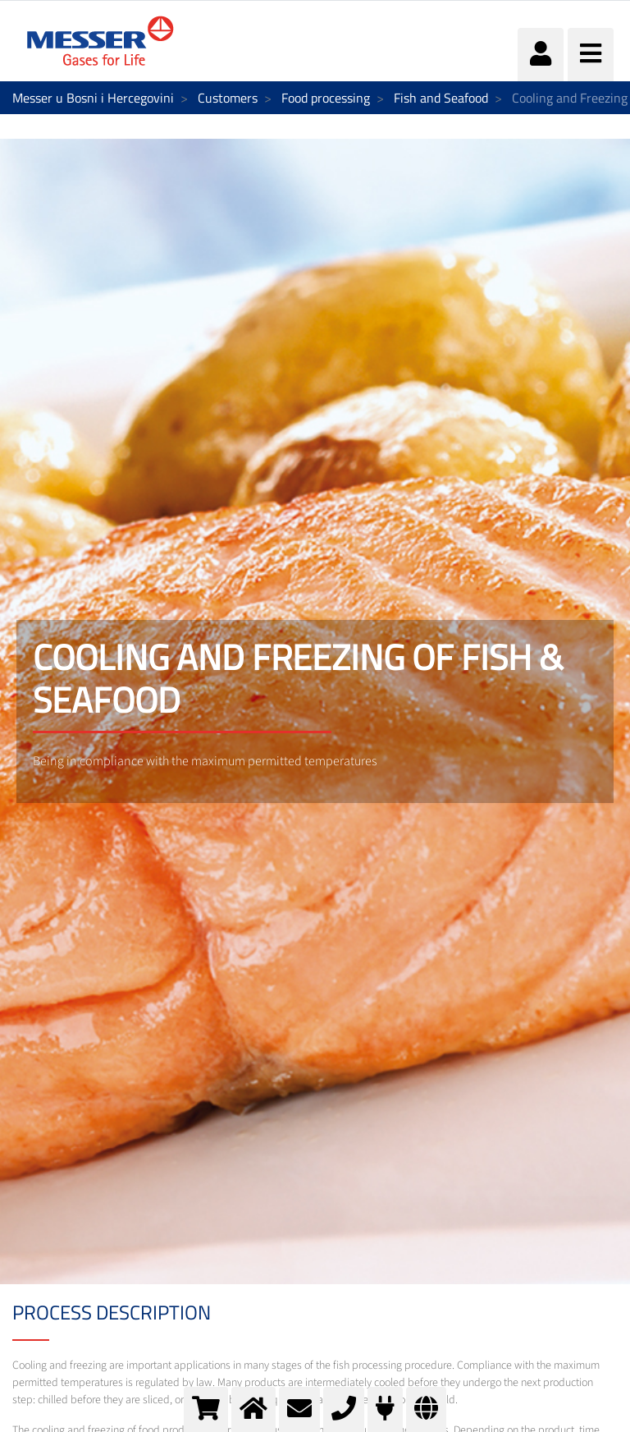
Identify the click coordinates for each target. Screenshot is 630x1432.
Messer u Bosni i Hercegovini (93, 98)
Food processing (325, 98)
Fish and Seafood (441, 98)
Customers (228, 98)
